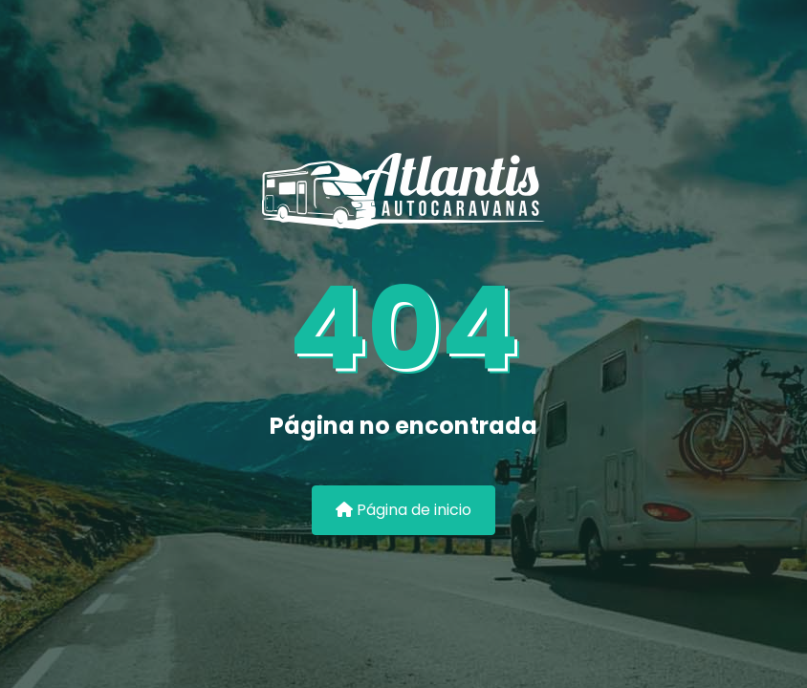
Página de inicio (403, 510)
